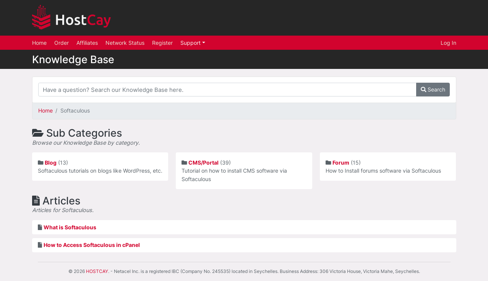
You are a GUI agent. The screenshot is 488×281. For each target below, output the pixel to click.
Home (39, 42)
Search (433, 89)
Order (61, 42)
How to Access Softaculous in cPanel (92, 245)
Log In (448, 42)
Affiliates (87, 42)
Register (162, 42)
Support (191, 42)
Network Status (124, 42)
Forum (340, 162)
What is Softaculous (70, 227)
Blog (51, 162)
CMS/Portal (203, 162)
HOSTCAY (97, 271)
